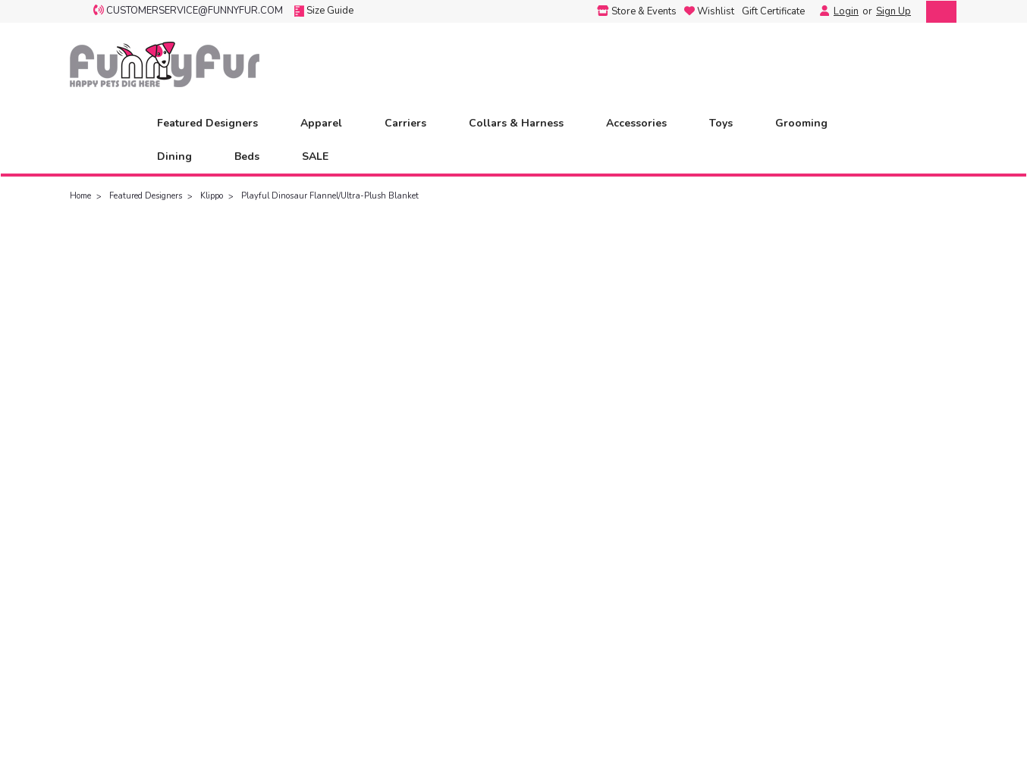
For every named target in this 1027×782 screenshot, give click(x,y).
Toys (727, 123)
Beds (253, 156)
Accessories (643, 123)
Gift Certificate (773, 11)
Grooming (807, 123)
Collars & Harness (522, 123)
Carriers (412, 123)
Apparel (327, 123)
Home (80, 196)
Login (846, 11)
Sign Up (893, 11)
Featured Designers (214, 123)
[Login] (820, 11)
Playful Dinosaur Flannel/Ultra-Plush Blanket (330, 196)
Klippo (211, 196)
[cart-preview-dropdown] (938, 12)
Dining (181, 156)
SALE (315, 156)
